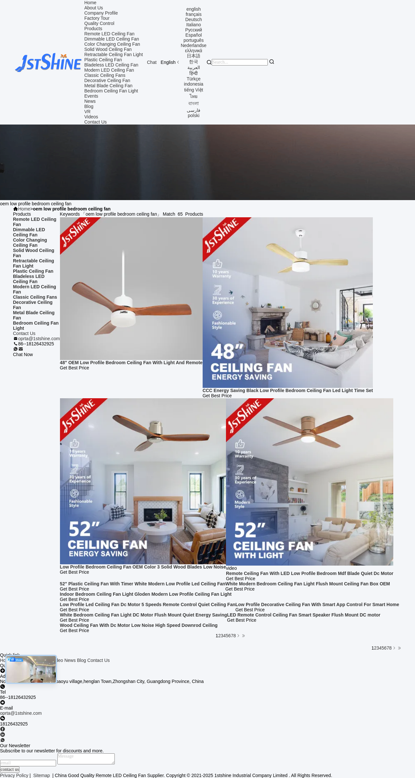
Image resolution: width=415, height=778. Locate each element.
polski (193, 115)
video (57, 660)
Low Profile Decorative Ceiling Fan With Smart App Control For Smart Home (317, 604)
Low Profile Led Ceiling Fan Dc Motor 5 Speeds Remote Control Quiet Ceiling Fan (147, 604)
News (90, 101)
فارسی (193, 110)
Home (90, 2)
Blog (88, 106)
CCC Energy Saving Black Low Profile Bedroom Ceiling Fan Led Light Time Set (288, 390)
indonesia (193, 84)
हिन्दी (193, 73)
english (193, 9)
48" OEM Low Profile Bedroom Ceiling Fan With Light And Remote (131, 362)
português (194, 40)
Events (91, 96)
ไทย (193, 96)
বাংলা (193, 103)
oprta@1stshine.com (39, 338)
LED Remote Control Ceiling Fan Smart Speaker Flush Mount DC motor (303, 614)
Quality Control (99, 23)
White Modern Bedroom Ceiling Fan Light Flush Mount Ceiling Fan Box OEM (307, 583)
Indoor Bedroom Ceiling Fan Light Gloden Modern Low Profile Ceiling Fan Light (146, 594)
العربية (193, 67)
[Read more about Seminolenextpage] (394, 648)
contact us (10, 769)
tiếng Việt (193, 89)
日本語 (193, 55)
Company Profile (101, 13)
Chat (152, 62)
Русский (193, 29)
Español (193, 35)
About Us (93, 7)
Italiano (193, 24)
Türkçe (194, 78)
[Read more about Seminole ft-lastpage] (399, 648)
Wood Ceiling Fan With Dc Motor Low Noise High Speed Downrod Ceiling (139, 625)
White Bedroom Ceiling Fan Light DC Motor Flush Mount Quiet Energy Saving (143, 614)
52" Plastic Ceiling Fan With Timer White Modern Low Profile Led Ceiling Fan (142, 583)
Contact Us (95, 122)
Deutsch (193, 19)
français (194, 14)
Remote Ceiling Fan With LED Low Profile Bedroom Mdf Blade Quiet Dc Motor (309, 573)
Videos (91, 116)
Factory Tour (97, 18)
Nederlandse (193, 45)
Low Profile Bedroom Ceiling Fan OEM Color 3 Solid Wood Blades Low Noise (143, 566)
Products (93, 28)
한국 (193, 61)
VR (87, 111)
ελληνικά (193, 50)
